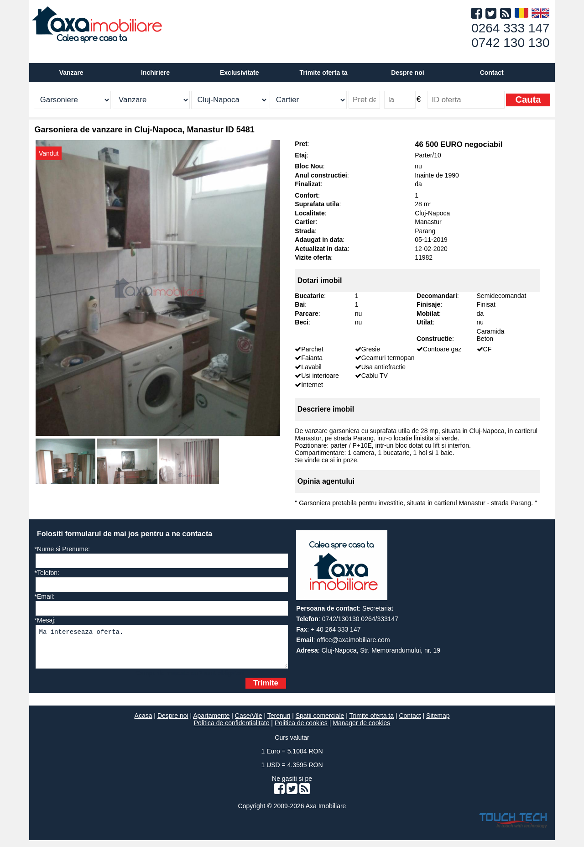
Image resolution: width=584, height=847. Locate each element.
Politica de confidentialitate (232, 729)
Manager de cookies (361, 729)
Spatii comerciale (320, 722)
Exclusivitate (239, 72)
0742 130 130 (510, 43)
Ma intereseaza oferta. (162, 650)
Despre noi (172, 722)
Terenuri (279, 722)
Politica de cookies (301, 729)
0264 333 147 (510, 28)
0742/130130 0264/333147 (360, 618)
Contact (492, 72)
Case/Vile (248, 722)
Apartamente (211, 722)
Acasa (143, 722)
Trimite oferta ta (324, 72)
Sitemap (437, 722)
